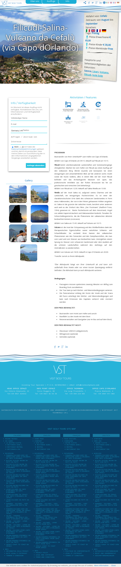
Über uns (97, 441)
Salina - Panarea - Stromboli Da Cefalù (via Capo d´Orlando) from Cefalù (46, 518)
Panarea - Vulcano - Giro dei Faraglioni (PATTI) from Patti (47, 505)
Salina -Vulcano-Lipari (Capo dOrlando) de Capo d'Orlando (77, 531)
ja (23, 147)
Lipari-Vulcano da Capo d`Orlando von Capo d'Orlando (105, 490)
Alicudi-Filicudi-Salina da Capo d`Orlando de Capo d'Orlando (76, 465)
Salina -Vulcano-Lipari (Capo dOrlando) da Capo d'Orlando (18, 531)
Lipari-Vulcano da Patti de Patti (76, 500)
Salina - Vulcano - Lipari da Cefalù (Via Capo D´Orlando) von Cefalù (107, 526)
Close (113, 565)
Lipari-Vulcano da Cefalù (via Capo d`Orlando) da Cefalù (16, 496)
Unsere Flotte (101, 443)
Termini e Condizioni (15, 555)
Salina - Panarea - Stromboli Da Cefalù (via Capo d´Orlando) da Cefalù (17, 517)
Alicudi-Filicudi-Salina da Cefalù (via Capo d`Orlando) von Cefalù (107, 471)
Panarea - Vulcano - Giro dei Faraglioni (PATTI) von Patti (106, 505)
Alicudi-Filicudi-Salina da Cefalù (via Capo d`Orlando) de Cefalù (77, 471)
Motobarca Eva (13, 449)
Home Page (39, 439)
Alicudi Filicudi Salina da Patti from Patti (46, 461)
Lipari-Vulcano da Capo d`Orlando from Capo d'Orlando (46, 490)
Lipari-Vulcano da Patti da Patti (17, 500)
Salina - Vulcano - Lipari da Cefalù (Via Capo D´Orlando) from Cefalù (48, 527)
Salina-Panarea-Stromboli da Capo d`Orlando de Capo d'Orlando (77, 536)
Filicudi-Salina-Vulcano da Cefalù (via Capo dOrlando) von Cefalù (107, 481)
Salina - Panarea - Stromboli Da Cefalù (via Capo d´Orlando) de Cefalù (76, 517)
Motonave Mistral (15, 447)
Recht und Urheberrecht (105, 553)
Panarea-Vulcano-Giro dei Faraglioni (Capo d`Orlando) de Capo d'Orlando (77, 456)
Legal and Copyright (45, 555)
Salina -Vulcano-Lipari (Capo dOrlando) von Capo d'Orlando (107, 531)
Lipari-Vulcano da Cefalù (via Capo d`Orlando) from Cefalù (47, 496)
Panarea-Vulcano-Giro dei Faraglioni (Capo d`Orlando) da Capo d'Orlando (18, 456)
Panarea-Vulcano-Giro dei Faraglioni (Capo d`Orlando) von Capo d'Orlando (107, 456)
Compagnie (68, 441)
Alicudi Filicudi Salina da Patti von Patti (106, 461)
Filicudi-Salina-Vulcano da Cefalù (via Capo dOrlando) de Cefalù (77, 481)
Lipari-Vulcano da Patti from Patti (46, 500)
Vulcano (104, 72)
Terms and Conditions (45, 557)
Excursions (39, 453)
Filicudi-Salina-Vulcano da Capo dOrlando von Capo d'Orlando (106, 476)
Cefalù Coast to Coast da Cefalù (17, 545)
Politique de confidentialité (77, 551)
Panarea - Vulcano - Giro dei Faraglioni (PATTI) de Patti (76, 505)
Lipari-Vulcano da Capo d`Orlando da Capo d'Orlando (16, 490)
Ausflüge (97, 453)
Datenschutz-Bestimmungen (14, 410)
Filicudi (87, 75)
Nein (16, 147)
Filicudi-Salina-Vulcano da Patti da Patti (17, 486)
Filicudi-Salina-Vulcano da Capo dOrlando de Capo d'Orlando (76, 476)
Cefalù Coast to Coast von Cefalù (107, 545)
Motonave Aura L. (15, 445)
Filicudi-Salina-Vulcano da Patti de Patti (76, 486)
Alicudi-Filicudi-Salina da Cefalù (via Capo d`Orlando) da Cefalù (18, 471)
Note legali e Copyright (16, 553)
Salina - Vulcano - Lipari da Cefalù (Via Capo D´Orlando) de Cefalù (77, 526)
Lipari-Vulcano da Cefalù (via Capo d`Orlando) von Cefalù (106, 496)
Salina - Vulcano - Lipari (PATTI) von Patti (105, 521)
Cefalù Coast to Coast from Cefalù (45, 546)
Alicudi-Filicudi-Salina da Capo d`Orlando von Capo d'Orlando (106, 465)
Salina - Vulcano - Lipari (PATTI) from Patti (46, 523)
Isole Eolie (97, 75)
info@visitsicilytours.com (87, 385)
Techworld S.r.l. (61, 413)
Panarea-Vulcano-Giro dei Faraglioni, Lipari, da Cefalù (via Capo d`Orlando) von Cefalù (107, 511)
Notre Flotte (71, 443)
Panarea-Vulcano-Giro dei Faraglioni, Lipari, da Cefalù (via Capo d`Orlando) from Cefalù (48, 511)
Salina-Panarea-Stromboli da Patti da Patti (18, 541)
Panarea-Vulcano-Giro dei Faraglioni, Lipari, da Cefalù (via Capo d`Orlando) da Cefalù (18, 511)
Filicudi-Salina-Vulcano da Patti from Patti (47, 486)
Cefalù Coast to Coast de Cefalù (76, 545)
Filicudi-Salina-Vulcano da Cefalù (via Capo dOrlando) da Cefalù (18, 481)
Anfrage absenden (35, 165)
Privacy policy (42, 552)
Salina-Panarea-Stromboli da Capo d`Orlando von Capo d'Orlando (107, 536)
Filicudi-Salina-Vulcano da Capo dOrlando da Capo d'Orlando (17, 476)
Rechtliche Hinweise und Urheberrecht (49, 410)
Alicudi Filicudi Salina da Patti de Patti (76, 461)
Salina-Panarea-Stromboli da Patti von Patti (107, 541)
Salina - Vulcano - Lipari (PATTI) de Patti (76, 521)
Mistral (40, 447)
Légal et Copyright (73, 553)
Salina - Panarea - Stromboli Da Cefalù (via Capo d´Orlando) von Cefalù (107, 517)
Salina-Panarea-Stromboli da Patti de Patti (77, 541)
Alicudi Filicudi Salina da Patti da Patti (17, 461)
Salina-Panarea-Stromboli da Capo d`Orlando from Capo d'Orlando (48, 538)
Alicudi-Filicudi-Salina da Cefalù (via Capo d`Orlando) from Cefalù (48, 471)
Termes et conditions (74, 555)
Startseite (98, 439)
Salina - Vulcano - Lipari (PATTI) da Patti (16, 521)
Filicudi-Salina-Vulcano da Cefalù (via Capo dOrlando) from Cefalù (47, 481)
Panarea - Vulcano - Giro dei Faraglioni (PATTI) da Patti (17, 505)
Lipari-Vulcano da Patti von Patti (107, 500)
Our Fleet (40, 443)
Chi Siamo (9, 441)
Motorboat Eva (43, 449)
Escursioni (9, 453)
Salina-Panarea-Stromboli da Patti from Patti (48, 543)
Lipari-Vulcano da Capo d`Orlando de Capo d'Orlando (75, 490)
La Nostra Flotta (13, 443)
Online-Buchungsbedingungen (85, 410)
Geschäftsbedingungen (104, 555)
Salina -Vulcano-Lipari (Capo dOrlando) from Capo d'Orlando (48, 533)
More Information (101, 565)
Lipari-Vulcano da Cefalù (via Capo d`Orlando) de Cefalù (76, 496)
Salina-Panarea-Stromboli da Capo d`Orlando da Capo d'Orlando (18, 536)
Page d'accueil (70, 439)
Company (38, 441)
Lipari (95, 71)
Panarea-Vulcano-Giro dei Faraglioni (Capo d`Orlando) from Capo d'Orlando (48, 456)
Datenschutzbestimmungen (23, 149)
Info (7, 549)
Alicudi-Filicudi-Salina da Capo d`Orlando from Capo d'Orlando (47, 465)
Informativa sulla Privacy (17, 551)
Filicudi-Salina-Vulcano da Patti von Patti (106, 486)
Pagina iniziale (11, 439)
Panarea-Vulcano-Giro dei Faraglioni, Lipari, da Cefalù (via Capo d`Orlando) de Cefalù (77, 511)
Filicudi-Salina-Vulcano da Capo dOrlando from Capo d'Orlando (47, 476)
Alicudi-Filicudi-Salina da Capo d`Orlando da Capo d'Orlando (16, 465)
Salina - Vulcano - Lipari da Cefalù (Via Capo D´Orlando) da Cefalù (18, 526)
